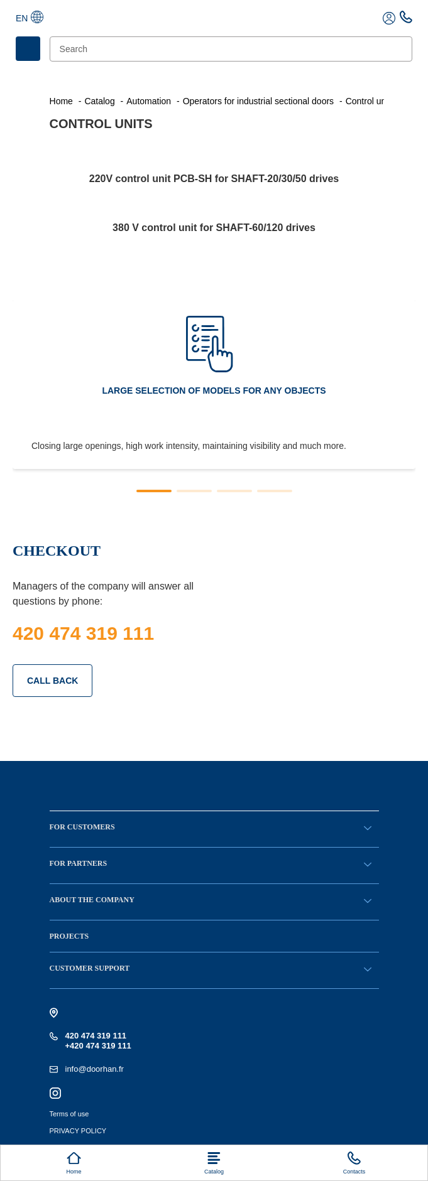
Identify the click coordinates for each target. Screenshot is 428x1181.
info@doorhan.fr (94, 1069)
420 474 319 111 (83, 633)
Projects (69, 936)
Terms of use (69, 1114)
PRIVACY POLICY (78, 1131)
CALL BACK (52, 681)
